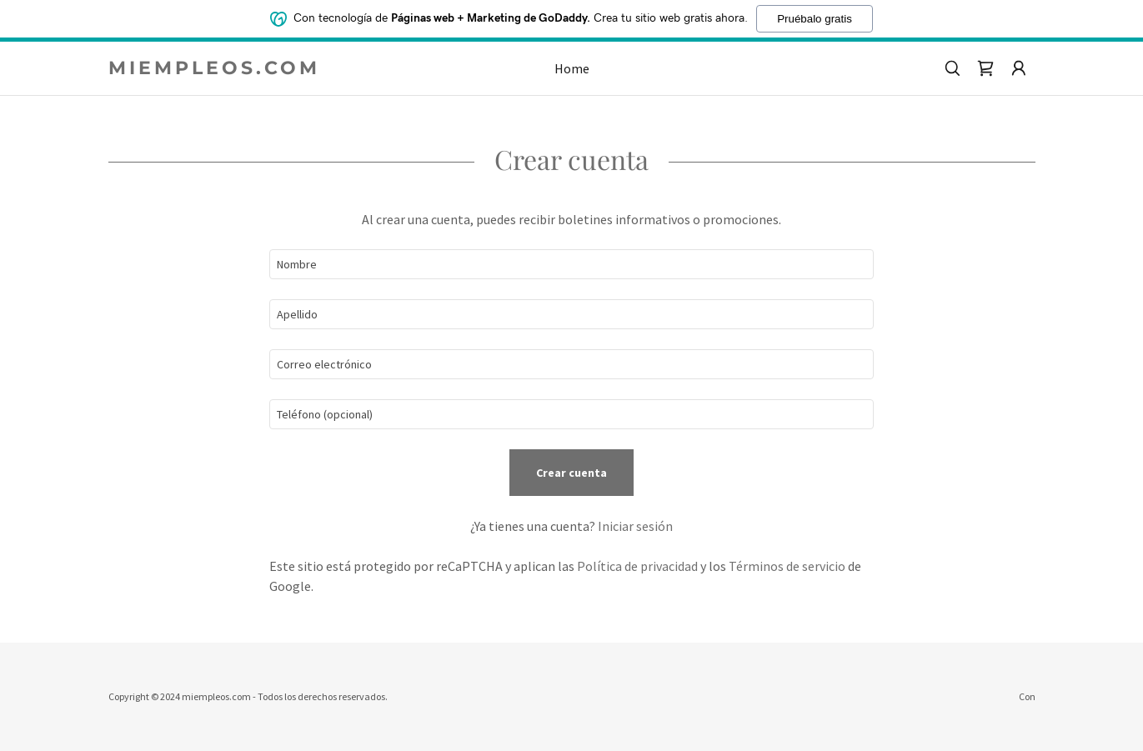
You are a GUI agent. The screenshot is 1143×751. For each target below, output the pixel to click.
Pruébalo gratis (814, 19)
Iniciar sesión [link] (635, 526)
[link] (224, 69)
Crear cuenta (571, 472)
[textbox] (571, 264)
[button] (1018, 68)
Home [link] (571, 68)
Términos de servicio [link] (787, 566)
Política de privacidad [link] (637, 566)
